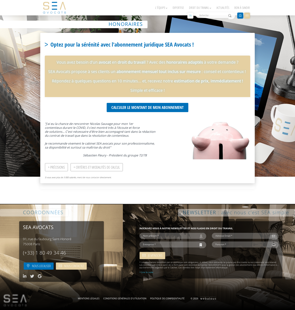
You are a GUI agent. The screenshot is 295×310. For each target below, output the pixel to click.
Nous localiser (39, 266)
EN (190, 15)
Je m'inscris (152, 255)
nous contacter (92, 177)
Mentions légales (89, 298)
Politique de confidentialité (167, 298)
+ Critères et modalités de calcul (97, 167)
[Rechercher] (212, 15)
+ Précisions (56, 167)
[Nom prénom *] (169, 236)
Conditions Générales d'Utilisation (124, 298)
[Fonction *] (242, 244)
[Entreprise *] (169, 244)
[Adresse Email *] (242, 236)
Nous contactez (71, 266)
